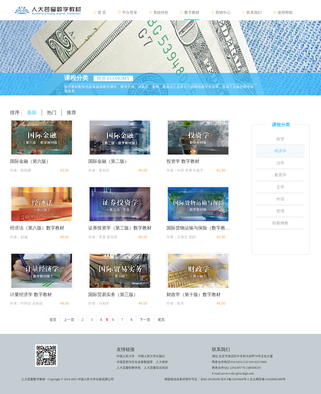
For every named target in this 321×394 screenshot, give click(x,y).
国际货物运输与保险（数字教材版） (198, 227)
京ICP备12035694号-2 (235, 379)
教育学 (280, 175)
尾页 (161, 320)
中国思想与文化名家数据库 (135, 362)
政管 (280, 139)
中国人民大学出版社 (151, 356)
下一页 (145, 320)
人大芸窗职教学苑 (129, 367)
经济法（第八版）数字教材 (37, 227)
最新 (32, 112)
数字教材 (191, 13)
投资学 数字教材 (183, 161)
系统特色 (160, 13)
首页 (52, 320)
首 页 (102, 13)
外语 (280, 199)
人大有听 (162, 362)
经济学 (280, 151)
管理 (280, 211)
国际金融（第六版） (30, 161)
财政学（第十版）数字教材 (194, 294)
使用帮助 (285, 13)
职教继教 (280, 223)
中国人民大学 (126, 356)
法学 (280, 163)
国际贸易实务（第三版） (113, 294)
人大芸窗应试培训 (156, 367)
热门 (51, 112)
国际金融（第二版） (108, 161)
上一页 (69, 320)
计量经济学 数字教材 (31, 294)
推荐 (71, 112)
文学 (280, 187)
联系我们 (254, 13)
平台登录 (129, 13)
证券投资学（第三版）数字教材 (119, 227)
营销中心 (222, 13)
